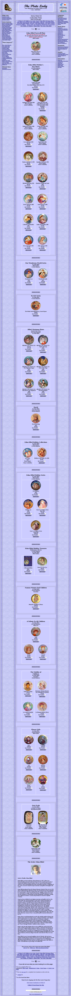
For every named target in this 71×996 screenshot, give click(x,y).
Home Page (60, 65)
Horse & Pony (5, 55)
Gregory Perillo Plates (7, 27)
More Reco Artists (6, 33)
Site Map (60, 67)
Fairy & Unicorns (61, 35)
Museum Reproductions (63, 39)
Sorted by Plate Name (7, 18)
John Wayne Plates (6, 29)
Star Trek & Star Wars (7, 63)
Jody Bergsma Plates (7, 28)
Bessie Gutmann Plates (7, 23)
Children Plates (5, 48)
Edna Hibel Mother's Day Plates (42, 23)
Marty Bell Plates (6, 31)
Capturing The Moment (63, 29)
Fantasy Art (60, 36)
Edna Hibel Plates (6, 26)
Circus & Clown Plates (7, 50)
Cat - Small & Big (6, 46)
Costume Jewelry (61, 53)
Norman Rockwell (6, 35)
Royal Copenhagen (6, 36)
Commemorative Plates (7, 51)
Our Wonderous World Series (41, 24)
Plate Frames (61, 20)
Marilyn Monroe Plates (7, 30)
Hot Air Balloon (5, 56)
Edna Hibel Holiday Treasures (27, 23)
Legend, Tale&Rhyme (7, 57)
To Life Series (51, 24)
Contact (19, 974)
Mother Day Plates (6, 60)
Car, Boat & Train (6, 47)
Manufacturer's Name (34, 968)
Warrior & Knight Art (62, 43)
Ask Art (25, 947)
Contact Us (60, 62)
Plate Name (25, 968)
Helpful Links (61, 64)
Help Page (60, 63)
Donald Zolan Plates (6, 25)
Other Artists (5, 34)
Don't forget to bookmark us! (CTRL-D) (36, 982)
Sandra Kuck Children (7, 38)
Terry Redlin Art (61, 42)
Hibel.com (32, 947)
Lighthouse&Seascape (7, 58)
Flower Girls (30, 24)
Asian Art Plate (5, 62)
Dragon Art (60, 33)
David (37, 21)
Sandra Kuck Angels (6, 37)
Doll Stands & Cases (62, 19)
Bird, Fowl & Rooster (6, 45)
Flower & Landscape (6, 54)
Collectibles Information (63, 61)
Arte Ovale (32, 21)
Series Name (43, 968)
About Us (60, 60)
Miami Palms (36, 26)
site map (23, 972)
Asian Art (60, 38)
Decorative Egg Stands (63, 47)
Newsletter (4, 68)
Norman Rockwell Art (62, 40)
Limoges (4, 59)
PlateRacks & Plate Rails (63, 22)
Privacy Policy (61, 66)
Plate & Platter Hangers (63, 21)
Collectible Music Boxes (63, 54)
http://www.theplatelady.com (35, 994)
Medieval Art (60, 37)
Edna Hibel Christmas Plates (47, 21)
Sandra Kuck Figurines (63, 41)
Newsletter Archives (6, 69)
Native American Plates (7, 61)
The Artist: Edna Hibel (46, 26)
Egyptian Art (60, 34)
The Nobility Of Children (27, 26)
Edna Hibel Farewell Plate (23, 22)
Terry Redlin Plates (6, 39)
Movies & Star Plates (6, 32)
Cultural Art (60, 32)
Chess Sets (60, 31)
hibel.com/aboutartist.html (42, 947)
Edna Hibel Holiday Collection (37, 22)
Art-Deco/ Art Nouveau (63, 28)
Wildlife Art (4, 64)
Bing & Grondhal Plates (7, 24)
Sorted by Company (6, 17)
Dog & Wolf (4, 52)
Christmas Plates (6, 49)
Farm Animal (5, 53)
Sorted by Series (6, 19)
